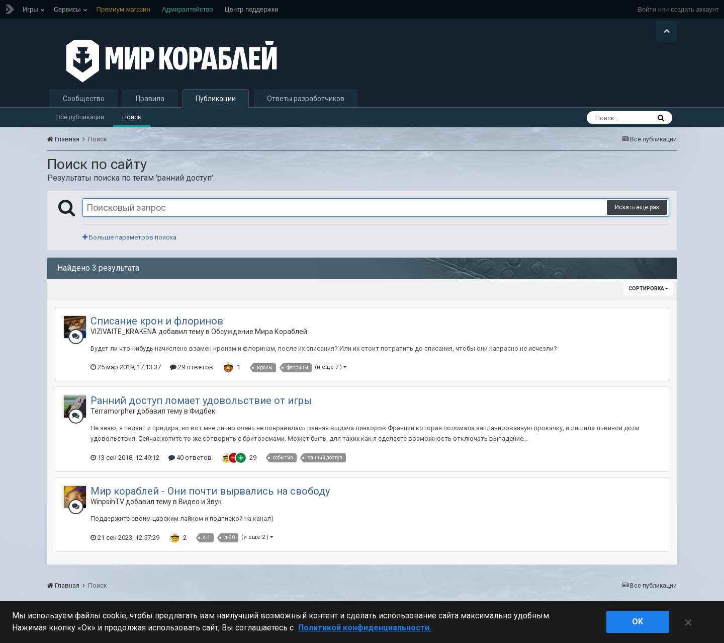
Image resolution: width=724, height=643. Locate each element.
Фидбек (202, 411)
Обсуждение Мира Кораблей (259, 332)
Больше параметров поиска (129, 237)
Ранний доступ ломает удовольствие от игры (201, 400)
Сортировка (648, 288)
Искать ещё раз (637, 207)
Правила (150, 99)
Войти (647, 9)
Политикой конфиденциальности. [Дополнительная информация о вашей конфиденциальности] (364, 627)
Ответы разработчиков (305, 99)
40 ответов (190, 457)
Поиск (131, 117)
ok (637, 621)
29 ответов (191, 367)
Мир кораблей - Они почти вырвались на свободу (210, 491)
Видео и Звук (200, 502)
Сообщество (84, 99)
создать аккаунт (695, 9)
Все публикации (80, 117)
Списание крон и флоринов (156, 321)
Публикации (216, 99)
